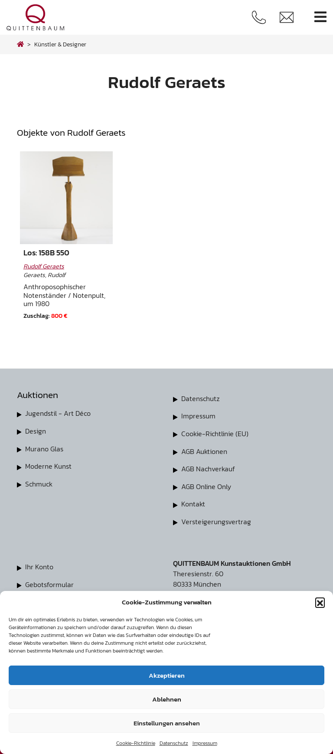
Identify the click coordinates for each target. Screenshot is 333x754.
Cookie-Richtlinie (135, 743)
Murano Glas (44, 448)
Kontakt (193, 502)
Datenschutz (174, 743)
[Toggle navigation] (320, 17)
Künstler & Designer (60, 44)
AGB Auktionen (204, 450)
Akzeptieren (167, 675)
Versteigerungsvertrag (216, 520)
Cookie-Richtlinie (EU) (214, 433)
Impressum (205, 743)
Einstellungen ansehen (167, 723)
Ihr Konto (39, 565)
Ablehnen (166, 699)
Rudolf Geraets (43, 266)
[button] (320, 602)
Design (35, 430)
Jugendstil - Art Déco (58, 413)
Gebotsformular (49, 582)
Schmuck (38, 482)
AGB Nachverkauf (208, 468)
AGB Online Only (206, 485)
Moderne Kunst (48, 465)
